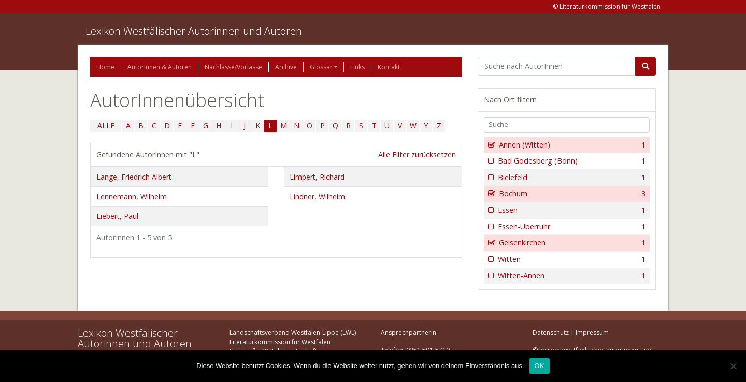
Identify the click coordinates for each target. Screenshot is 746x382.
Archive (286, 67)
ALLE (105, 125)
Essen (570, 210)
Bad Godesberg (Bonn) (570, 161)
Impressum (592, 332)
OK (539, 366)
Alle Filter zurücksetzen (417, 154)
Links (357, 67)
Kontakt (389, 67)
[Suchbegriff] (557, 66)
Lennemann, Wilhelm (131, 196)
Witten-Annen (570, 276)
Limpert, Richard (317, 177)
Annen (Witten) (571, 145)
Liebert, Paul (117, 216)
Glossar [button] (321, 67)
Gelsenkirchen (571, 242)
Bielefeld (570, 177)
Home (105, 67)
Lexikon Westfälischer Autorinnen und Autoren (193, 31)
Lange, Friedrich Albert (133, 177)
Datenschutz (551, 332)
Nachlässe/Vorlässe (233, 67)
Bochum (571, 193)
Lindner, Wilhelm (317, 196)
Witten (570, 259)
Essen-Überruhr (570, 226)
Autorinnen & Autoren (159, 67)
